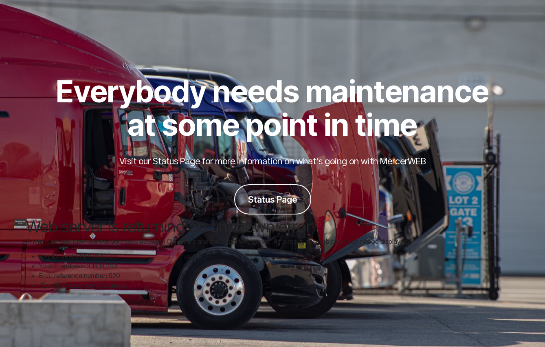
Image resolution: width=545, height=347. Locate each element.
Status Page (272, 199)
